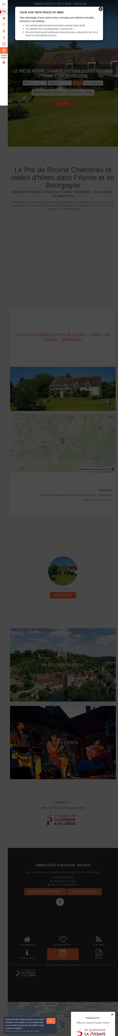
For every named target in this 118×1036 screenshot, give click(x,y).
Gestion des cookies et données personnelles (22, 1031)
